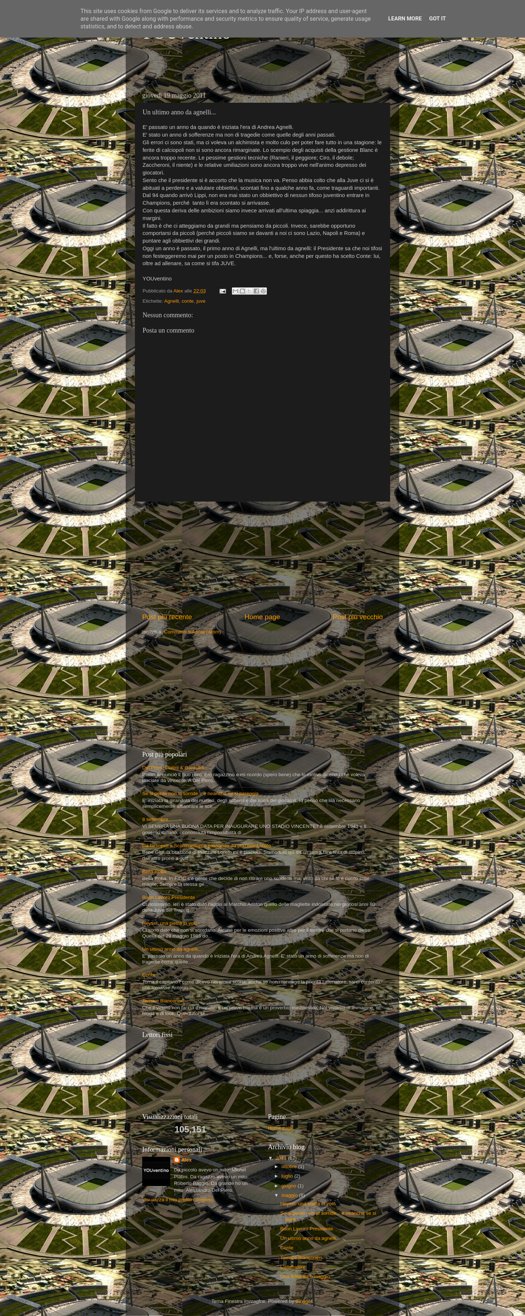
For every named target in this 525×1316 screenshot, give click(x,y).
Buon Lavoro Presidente (168, 897)
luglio (287, 1176)
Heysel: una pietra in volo (170, 923)
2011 (282, 1158)
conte (188, 301)
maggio (290, 1195)
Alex (186, 1160)
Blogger (303, 1301)
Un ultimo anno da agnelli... (172, 949)
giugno (289, 1186)
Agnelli (171, 301)
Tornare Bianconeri (162, 1000)
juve (201, 301)
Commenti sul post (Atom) (192, 632)
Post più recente (167, 617)
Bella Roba (154, 871)
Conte (148, 975)
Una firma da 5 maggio (305, 1276)
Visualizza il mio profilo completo (177, 1199)
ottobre (289, 1166)
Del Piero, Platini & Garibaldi (173, 767)
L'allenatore (293, 1267)
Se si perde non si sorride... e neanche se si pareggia (200, 793)
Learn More (405, 18)
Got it (437, 18)
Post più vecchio (357, 617)
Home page (262, 617)
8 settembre (155, 819)
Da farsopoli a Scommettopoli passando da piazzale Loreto (206, 845)
